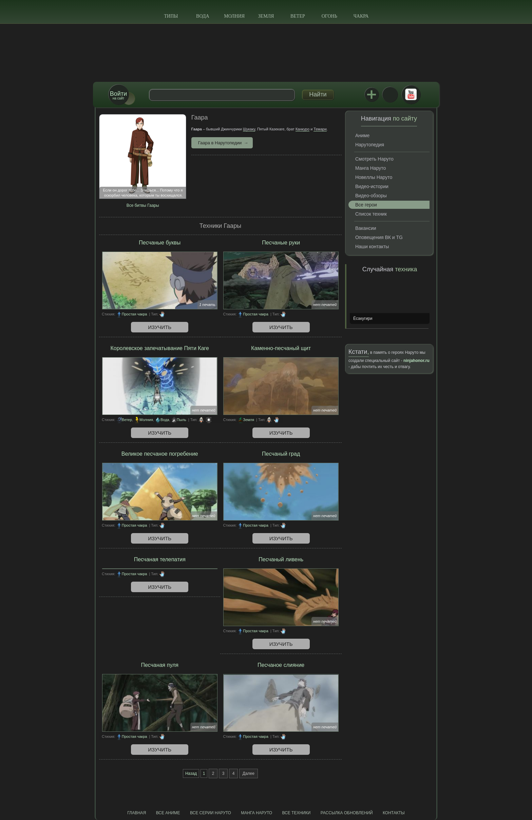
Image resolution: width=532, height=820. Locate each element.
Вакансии (365, 228)
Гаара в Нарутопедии (220, 142)
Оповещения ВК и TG (379, 237)
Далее (248, 773)
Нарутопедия (369, 144)
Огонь (329, 16)
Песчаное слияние (281, 665)
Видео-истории (371, 186)
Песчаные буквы (159, 242)
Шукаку (249, 129)
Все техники (296, 812)
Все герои (366, 204)
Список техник (371, 214)
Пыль (181, 420)
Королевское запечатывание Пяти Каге (160, 348)
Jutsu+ (371, 94)
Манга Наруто (370, 168)
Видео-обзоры (371, 195)
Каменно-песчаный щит (281, 348)
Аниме (362, 135)
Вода (202, 16)
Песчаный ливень (281, 559)
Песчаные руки (281, 242)
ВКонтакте (390, 94)
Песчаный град (281, 454)
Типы (171, 16)
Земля (266, 16)
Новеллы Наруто (373, 177)
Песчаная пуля (159, 665)
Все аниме (168, 812)
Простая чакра (134, 314)
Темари (320, 129)
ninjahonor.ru (416, 360)
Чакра (361, 16)
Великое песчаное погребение (159, 454)
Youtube (410, 94)
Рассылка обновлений (347, 812)
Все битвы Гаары (143, 205)
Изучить (159, 327)
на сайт (118, 95)
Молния (234, 16)
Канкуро (302, 129)
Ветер (297, 16)
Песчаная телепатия (160, 559)
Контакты (394, 812)
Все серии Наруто (210, 812)
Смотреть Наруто (374, 159)
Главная (136, 812)
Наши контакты (372, 246)
